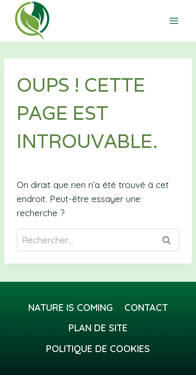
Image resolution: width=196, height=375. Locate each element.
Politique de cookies (98, 349)
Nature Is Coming (70, 308)
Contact (146, 308)
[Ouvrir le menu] (173, 20)
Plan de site (98, 328)
